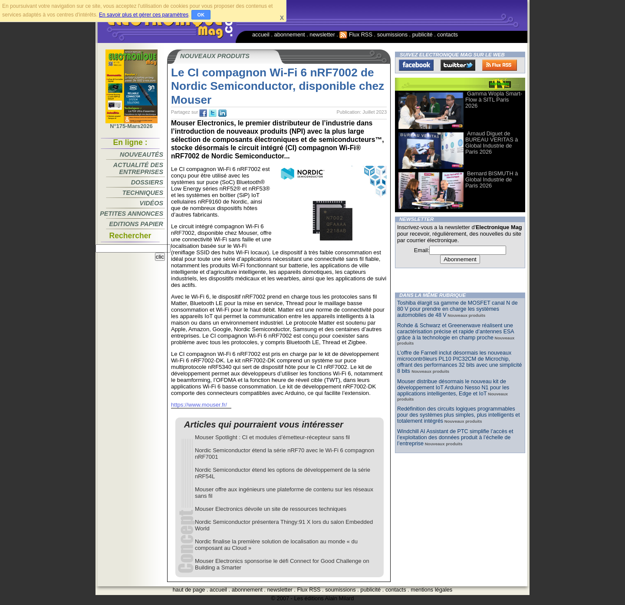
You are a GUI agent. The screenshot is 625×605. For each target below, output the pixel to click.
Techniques (142, 192)
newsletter (322, 34)
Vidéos (151, 203)
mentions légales (431, 589)
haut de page (189, 589)
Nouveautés (141, 154)
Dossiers (147, 182)
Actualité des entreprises (138, 168)
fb (203, 113)
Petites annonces (131, 213)
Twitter (458, 65)
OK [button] (201, 14)
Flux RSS (355, 34)
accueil (261, 34)
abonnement (289, 34)
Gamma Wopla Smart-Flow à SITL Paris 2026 (493, 99)
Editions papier (136, 223)
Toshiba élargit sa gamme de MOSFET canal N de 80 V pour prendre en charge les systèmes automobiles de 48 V (457, 309)
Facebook (416, 65)
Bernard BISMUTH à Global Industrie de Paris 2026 (491, 179)
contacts (447, 34)
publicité (422, 34)
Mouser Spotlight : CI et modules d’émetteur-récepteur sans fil (272, 437)
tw (212, 113)
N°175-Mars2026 (131, 123)
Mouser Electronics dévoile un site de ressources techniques (270, 509)
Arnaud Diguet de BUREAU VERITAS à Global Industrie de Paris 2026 (491, 142)
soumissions (392, 34)
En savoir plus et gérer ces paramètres (143, 15)
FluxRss (499, 65)
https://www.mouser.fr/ (199, 404)
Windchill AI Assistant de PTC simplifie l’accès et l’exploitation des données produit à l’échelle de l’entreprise (455, 437)
